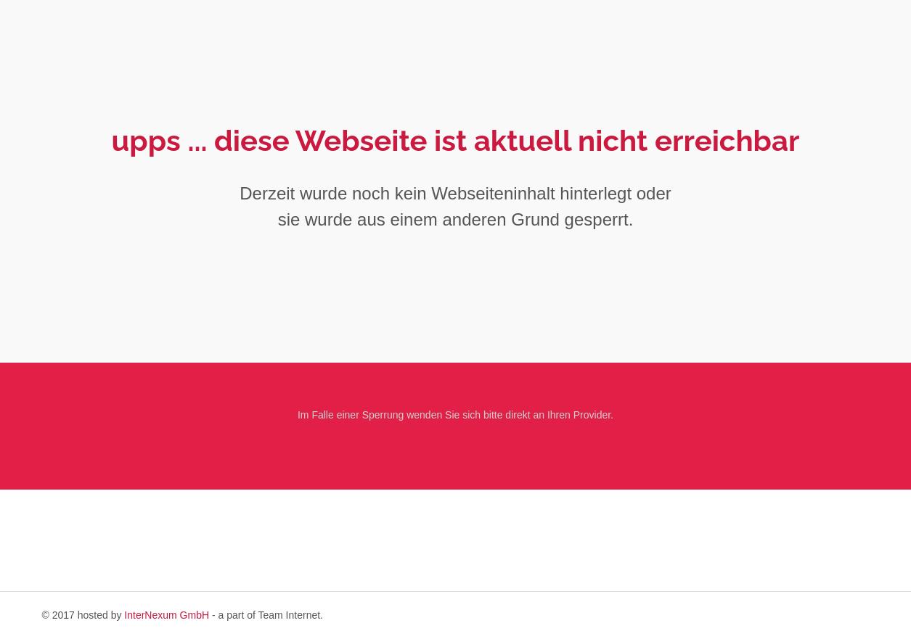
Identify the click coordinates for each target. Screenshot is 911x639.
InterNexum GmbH (166, 615)
